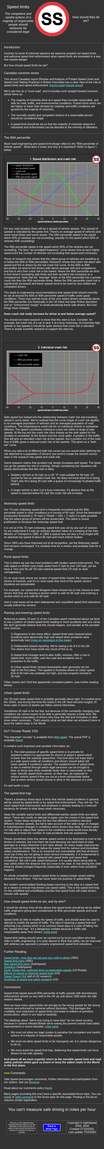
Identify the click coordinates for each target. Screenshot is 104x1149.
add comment (24, 1097)
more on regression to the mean (51, 640)
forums (34, 1082)
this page (60, 737)
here (19, 740)
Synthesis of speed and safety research (28, 979)
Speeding (10, 967)
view (7, 1097)
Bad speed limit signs (17, 964)
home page (57, 85)
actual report (74, 85)
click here (50, 932)
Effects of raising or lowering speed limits (29, 973)
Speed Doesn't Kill (15, 976)
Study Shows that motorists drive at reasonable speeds (38, 970)
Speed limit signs (14, 960)
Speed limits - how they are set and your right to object (37, 957)
